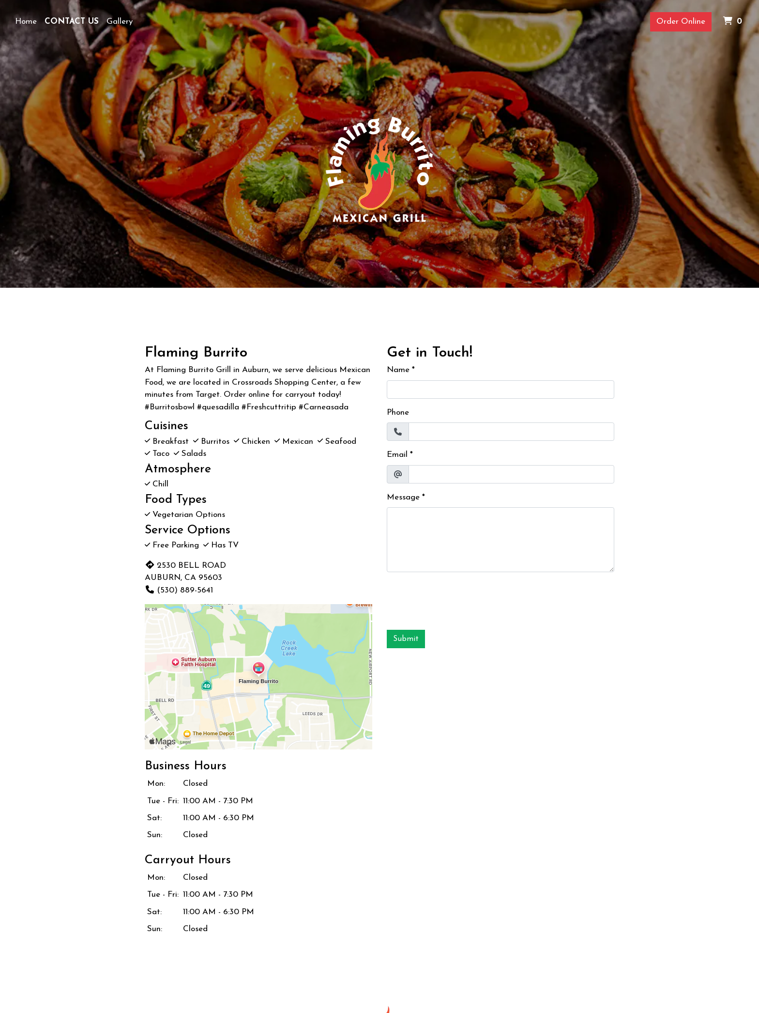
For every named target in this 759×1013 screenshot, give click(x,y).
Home (26, 21)
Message (403, 497)
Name (398, 370)
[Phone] (511, 431)
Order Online (680, 21)
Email (397, 455)
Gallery (119, 21)
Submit (406, 639)
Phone (398, 412)
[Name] (500, 389)
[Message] (500, 539)
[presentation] (460, 599)
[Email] (511, 474)
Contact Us (72, 21)
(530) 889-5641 (179, 590)
